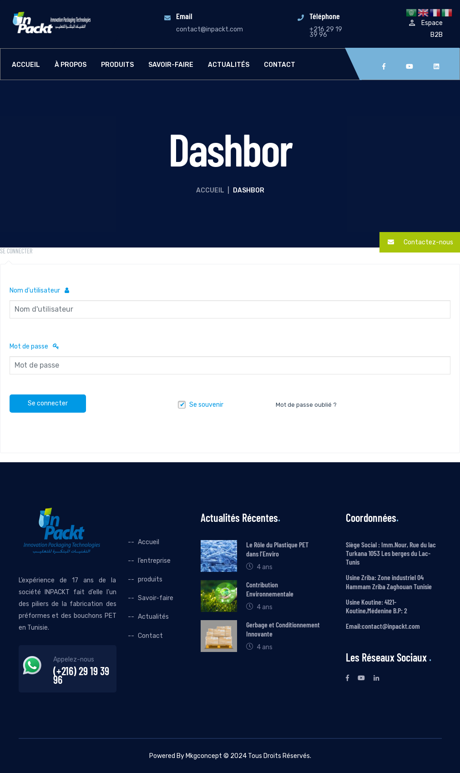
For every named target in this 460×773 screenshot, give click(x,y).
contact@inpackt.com (209, 29)
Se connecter (48, 403)
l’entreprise (154, 560)
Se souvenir (206, 405)
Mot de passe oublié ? (306, 404)
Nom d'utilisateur (39, 290)
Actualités (228, 65)
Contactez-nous (416, 242)
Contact (279, 65)
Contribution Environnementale (269, 589)
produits (117, 65)
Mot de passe (34, 346)
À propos (70, 65)
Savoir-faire (170, 65)
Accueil (26, 65)
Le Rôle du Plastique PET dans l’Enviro (277, 549)
